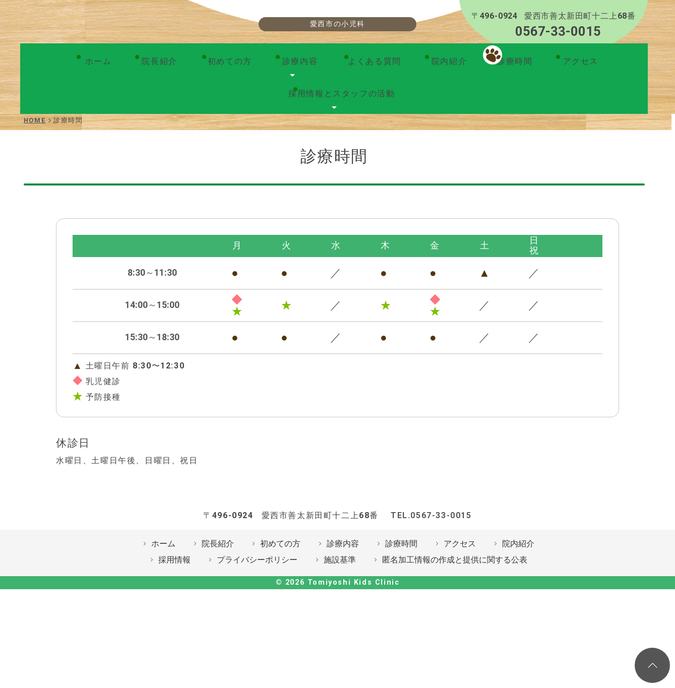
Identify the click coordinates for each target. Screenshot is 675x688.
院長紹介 (101, 122)
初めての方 (164, 122)
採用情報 (174, 622)
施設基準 (340, 622)
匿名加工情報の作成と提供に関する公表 (454, 622)
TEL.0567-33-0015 (431, 578)
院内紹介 (362, 122)
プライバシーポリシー (257, 622)
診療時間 (420, 122)
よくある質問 (295, 122)
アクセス (478, 122)
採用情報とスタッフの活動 (575, 122)
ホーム (49, 122)
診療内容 (227, 122)
